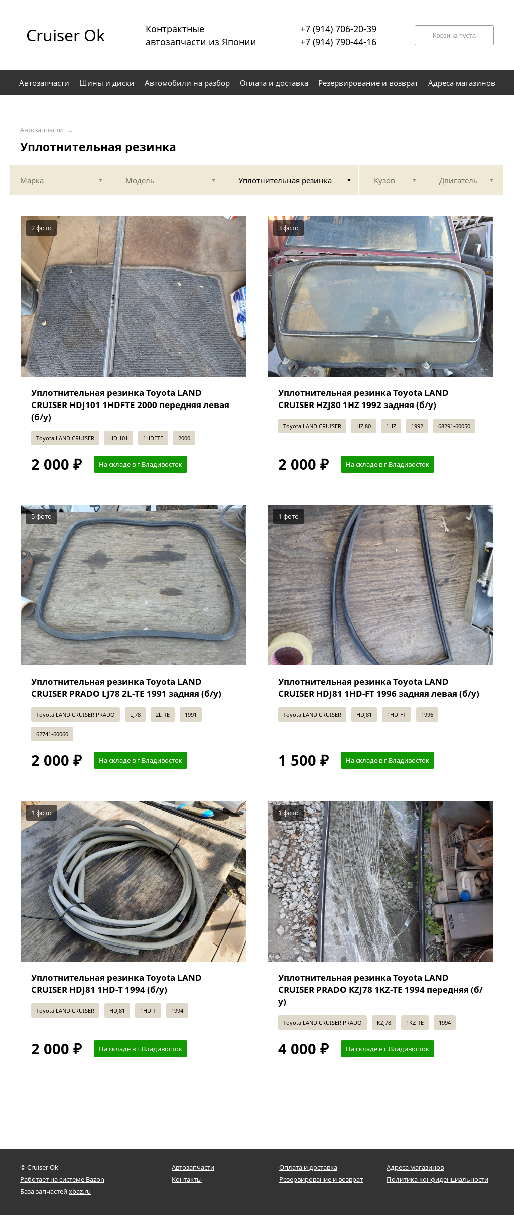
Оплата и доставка (308, 1167)
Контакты (187, 1179)
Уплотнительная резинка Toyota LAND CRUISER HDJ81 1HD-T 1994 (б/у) (116, 983)
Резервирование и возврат (321, 1179)
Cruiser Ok (65, 35)
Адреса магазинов (415, 1167)
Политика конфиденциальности (437, 1179)
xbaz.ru (80, 1191)
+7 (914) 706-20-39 (338, 29)
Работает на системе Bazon (62, 1179)
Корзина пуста (454, 35)
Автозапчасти (41, 130)
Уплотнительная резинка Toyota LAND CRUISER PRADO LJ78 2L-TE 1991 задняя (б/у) (126, 687)
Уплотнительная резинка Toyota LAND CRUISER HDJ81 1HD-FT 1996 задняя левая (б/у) (378, 687)
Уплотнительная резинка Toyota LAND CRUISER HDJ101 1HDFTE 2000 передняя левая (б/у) (130, 405)
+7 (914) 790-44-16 (338, 42)
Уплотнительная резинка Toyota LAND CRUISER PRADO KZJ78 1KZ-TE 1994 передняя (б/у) (380, 989)
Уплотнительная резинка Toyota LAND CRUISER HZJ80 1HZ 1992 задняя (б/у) (363, 399)
